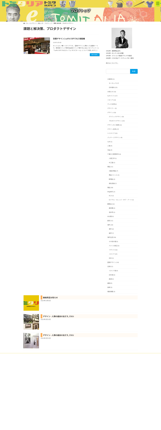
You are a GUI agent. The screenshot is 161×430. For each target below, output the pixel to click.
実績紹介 (47, 355)
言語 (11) (110, 266)
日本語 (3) (112, 275)
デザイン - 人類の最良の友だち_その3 (58, 316)
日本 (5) (111, 258)
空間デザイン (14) (113, 262)
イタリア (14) (111, 100)
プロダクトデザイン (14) (117, 121)
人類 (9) (109, 146)
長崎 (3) (109, 287)
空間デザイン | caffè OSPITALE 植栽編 (69, 39)
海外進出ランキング (67, 367)
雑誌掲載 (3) (111, 291)
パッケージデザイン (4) (114, 137)
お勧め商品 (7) (113, 171)
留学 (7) (111, 233)
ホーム (27, 355)
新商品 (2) (112, 179)
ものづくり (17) (112, 96)
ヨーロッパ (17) (114, 83)
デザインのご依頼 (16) (114, 125)
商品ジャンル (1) (114, 175)
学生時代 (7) (111, 192)
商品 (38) (110, 187)
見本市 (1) (112, 212)
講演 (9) (109, 283)
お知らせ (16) (111, 91)
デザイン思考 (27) (113, 129)
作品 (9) (109, 150)
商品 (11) (110, 167)
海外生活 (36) (111, 237)
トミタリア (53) (112, 133)
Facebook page (120, 364)
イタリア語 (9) (113, 271)
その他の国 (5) (113, 241)
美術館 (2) (112, 208)
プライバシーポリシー (111, 355)
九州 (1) (109, 142)
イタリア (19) (113, 254)
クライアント (37, 355)
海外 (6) (111, 229)
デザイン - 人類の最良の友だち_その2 (58, 335)
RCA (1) (111, 196)
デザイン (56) (111, 112)
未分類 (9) (110, 216)
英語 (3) (111, 279)
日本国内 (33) (113, 87)
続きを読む (95, 54)
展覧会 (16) (111, 204)
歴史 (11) (110, 220)
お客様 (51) (111, 79)
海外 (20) (110, 225)
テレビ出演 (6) (112, 104)
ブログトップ (97, 355)
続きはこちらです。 (112, 63)
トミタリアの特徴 (58, 355)
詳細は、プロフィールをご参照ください (36, 414)
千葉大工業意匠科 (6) (114, 154)
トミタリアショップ (72, 355)
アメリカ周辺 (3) (114, 246)
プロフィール (86, 355)
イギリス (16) (113, 250)
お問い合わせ (125, 355)
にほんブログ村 (66, 377)
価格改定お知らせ (50, 297)
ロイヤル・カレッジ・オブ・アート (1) (121, 200)
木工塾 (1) (112, 162)
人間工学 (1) (113, 158)
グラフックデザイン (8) (116, 116)
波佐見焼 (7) (113, 183)
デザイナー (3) (112, 108)
